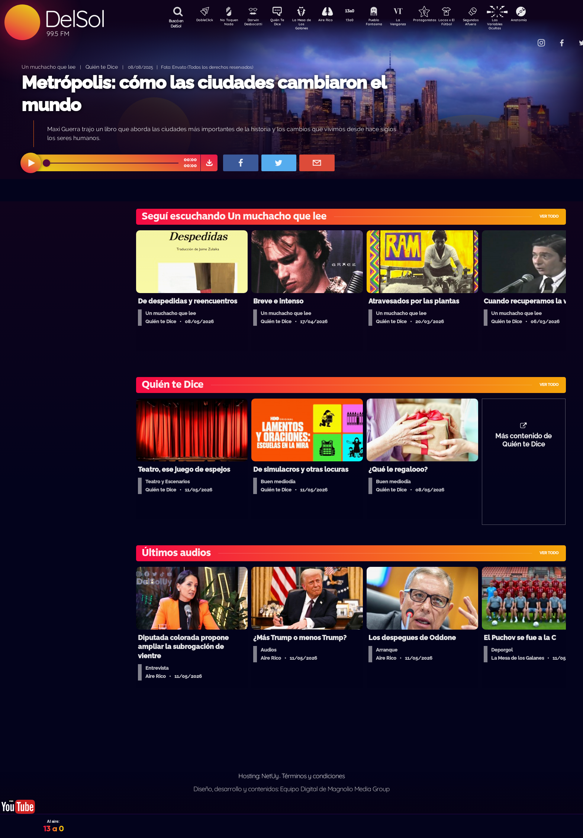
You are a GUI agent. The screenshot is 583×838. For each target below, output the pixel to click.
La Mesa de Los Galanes (306, 24)
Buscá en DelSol (176, 23)
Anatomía (540, 20)
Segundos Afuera (488, 23)
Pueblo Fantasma (384, 23)
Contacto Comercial (525, 38)
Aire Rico (332, 20)
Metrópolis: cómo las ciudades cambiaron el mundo (204, 93)
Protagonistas (436, 20)
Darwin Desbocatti (254, 23)
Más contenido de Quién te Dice (523, 444)
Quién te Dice (102, 67)
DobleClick (201, 20)
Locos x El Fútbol (462, 23)
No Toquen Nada (228, 23)
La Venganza (410, 23)
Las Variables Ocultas (514, 24)
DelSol (74, 18)
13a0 (358, 20)
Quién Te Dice (280, 23)
